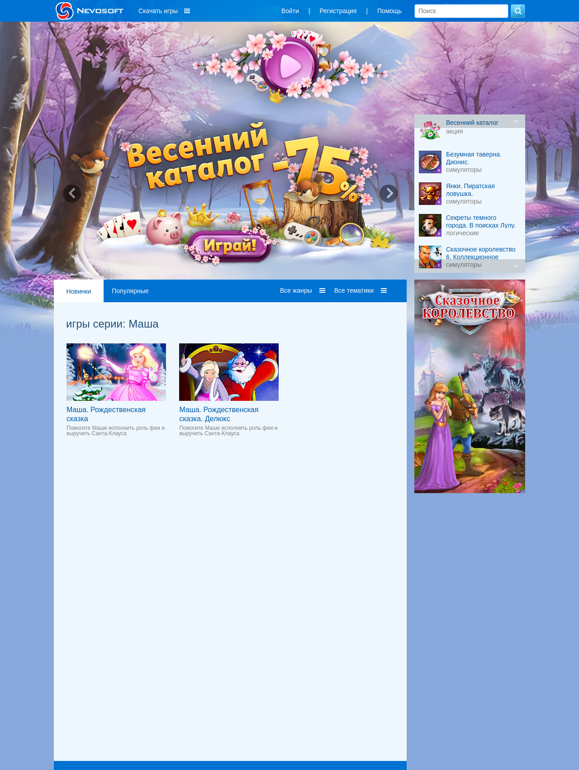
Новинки (78, 291)
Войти (290, 10)
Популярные (130, 291)
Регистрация (338, 10)
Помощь (389, 10)
